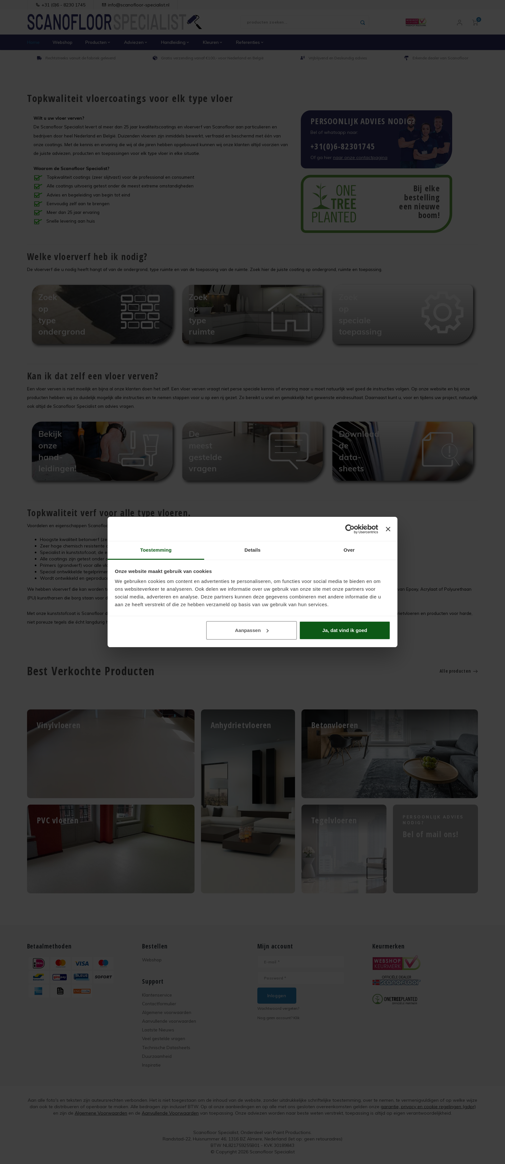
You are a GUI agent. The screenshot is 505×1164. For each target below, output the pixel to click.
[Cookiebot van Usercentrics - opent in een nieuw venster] (350, 529)
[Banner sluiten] (388, 529)
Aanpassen (252, 630)
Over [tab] (349, 550)
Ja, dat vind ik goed (344, 630)
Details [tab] (252, 550)
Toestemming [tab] (156, 550)
